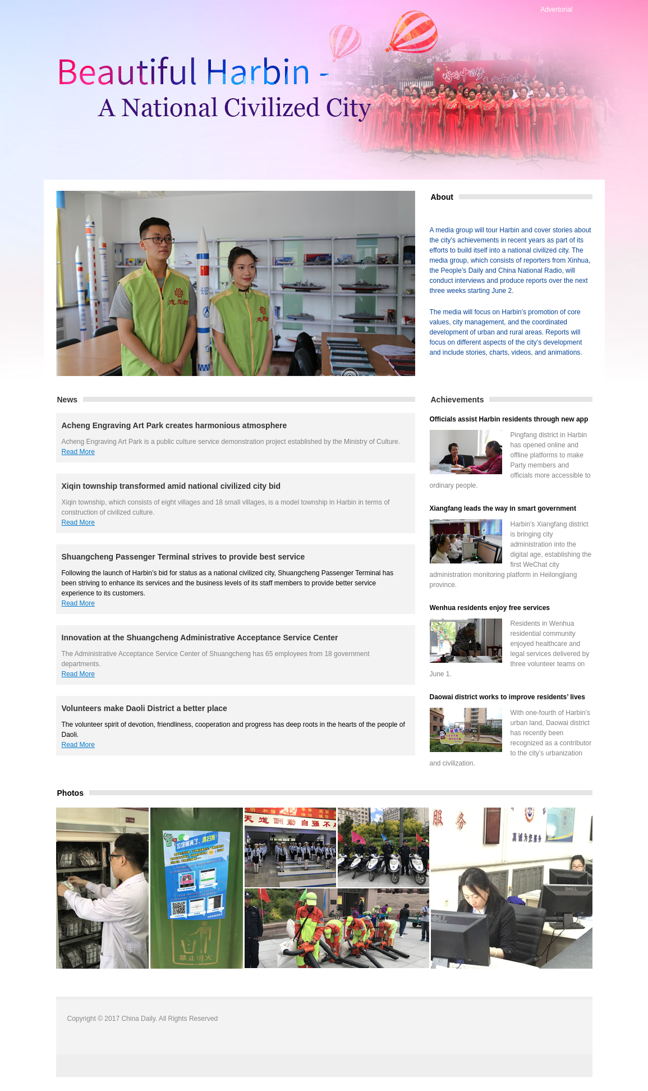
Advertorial (556, 9)
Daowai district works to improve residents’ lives (507, 697)
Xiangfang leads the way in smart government (503, 508)
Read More (78, 452)
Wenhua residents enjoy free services (490, 608)
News (67, 399)
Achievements (457, 399)
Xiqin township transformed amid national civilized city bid (171, 486)
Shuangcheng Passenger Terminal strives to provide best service (183, 556)
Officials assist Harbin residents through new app (509, 419)
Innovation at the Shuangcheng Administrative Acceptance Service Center (200, 637)
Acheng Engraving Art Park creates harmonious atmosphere (174, 425)
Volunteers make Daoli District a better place (144, 708)
